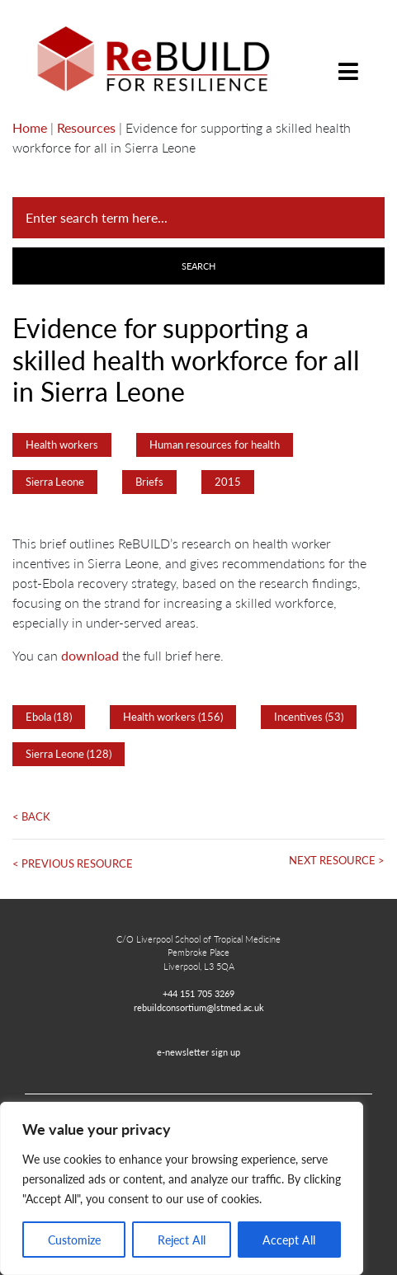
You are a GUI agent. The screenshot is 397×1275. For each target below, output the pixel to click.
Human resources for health (214, 444)
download (90, 655)
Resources (86, 127)
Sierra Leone (55, 481)
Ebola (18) (49, 716)
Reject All (182, 1239)
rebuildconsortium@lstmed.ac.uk (199, 1007)
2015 (228, 481)
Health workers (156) (173, 716)
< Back (31, 816)
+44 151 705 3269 (198, 993)
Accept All (288, 1239)
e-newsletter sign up (198, 1051)
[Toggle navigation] (348, 59)
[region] (181, 1188)
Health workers (62, 444)
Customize (74, 1239)
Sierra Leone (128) (68, 753)
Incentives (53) (308, 716)
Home (29, 127)
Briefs (149, 481)
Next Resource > (337, 860)
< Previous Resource (72, 863)
